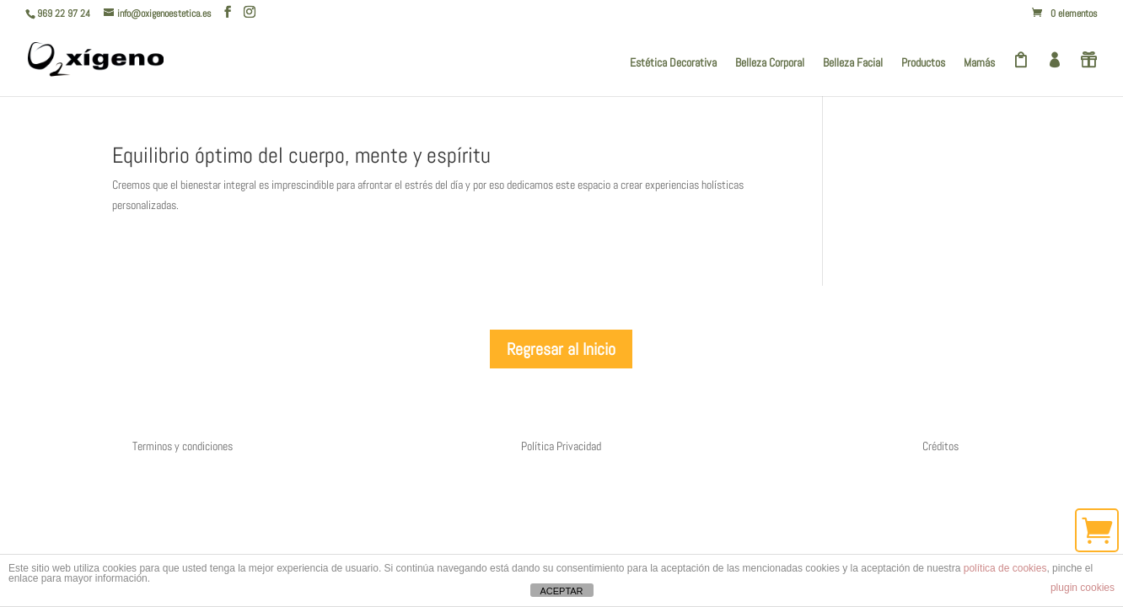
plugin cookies (1082, 588)
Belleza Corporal (769, 63)
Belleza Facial (853, 63)
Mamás (979, 63)
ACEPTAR (561, 591)
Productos (923, 63)
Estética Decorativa (673, 63)
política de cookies (1005, 568)
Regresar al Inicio (561, 349)
